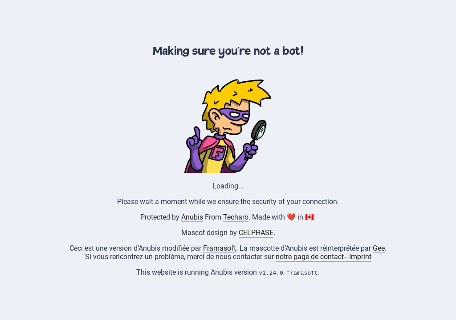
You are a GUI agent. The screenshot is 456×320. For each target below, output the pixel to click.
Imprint (360, 256)
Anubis (192, 217)
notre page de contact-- (312, 256)
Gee (379, 248)
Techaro (235, 217)
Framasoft (219, 248)
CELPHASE (256, 232)
